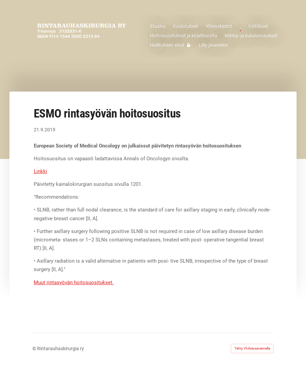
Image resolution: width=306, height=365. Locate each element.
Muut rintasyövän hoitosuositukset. (74, 282)
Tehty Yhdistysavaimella (252, 348)
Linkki (40, 171)
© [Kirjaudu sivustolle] (34, 348)
